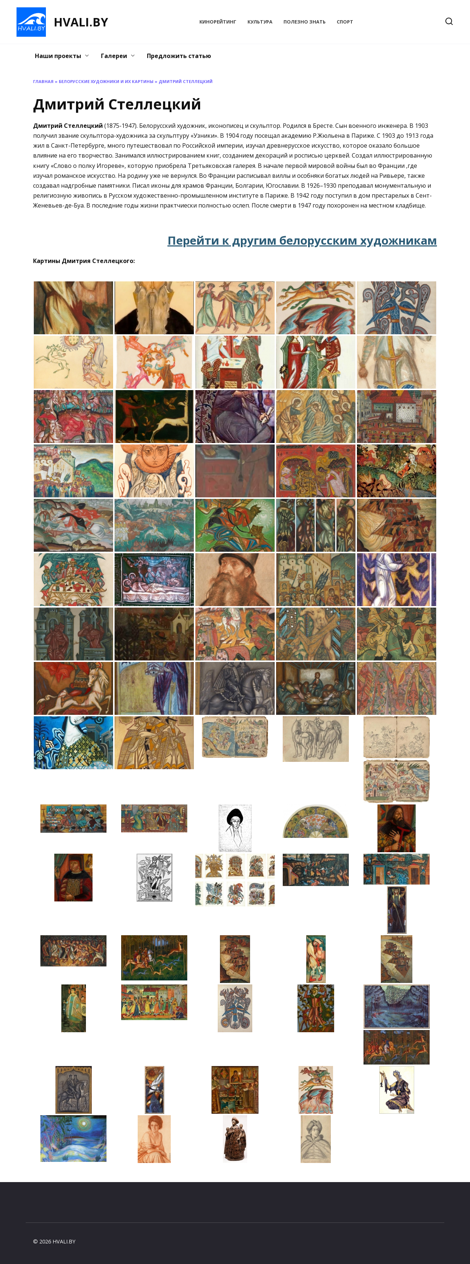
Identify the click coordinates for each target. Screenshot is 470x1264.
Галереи (114, 56)
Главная (43, 81)
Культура (259, 21)
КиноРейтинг (217, 21)
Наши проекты (58, 56)
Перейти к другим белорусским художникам (302, 240)
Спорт (345, 21)
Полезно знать (304, 21)
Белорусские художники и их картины (106, 81)
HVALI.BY (81, 22)
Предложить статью (179, 56)
